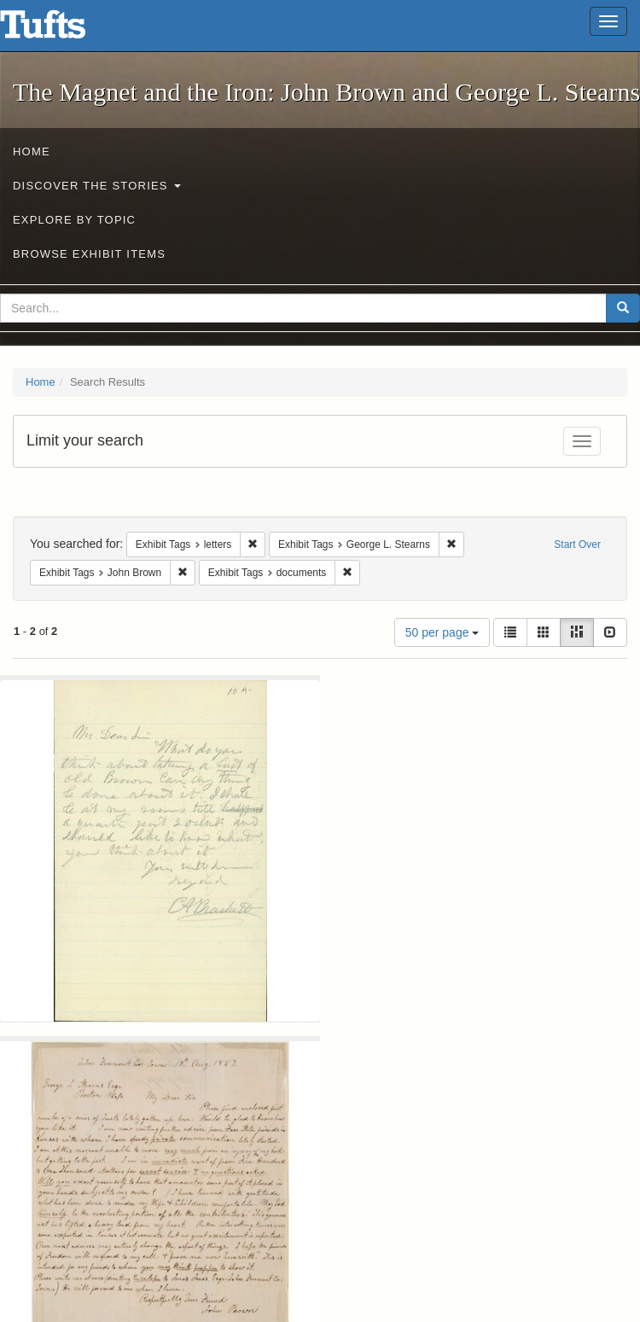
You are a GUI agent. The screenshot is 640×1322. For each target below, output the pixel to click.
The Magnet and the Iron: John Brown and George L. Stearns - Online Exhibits (64, 30)
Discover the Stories (97, 185)
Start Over (577, 544)
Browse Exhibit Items (89, 254)
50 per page (442, 632)
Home (31, 151)
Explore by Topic (74, 219)
